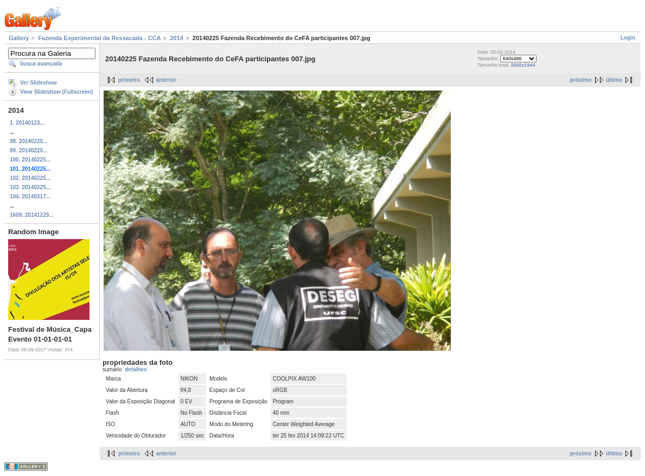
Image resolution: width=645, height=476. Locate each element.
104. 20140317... (30, 197)
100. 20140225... (30, 160)
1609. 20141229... (32, 215)
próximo (580, 80)
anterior (166, 80)
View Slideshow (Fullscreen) (56, 92)
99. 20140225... (29, 150)
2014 (176, 38)
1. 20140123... (27, 123)
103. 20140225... (30, 187)
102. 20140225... (30, 178)
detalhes (136, 369)
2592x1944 (522, 65)
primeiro (129, 80)
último (614, 80)
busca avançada (41, 64)
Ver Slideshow (38, 83)
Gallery (19, 38)
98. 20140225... (29, 141)
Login (628, 38)
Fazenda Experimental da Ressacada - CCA (99, 38)
